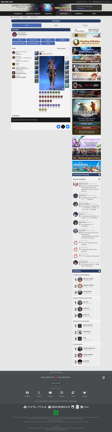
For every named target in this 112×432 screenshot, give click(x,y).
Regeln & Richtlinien (43, 401)
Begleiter (48, 40)
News (39, 396)
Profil (26, 25)
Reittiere (62, 40)
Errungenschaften (33, 43)
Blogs (56, 25)
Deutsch (96, 2)
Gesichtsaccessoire (19, 43)
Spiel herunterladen (56, 383)
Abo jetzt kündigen (73, 401)
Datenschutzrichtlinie (54, 401)
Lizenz (36, 401)
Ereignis (85, 25)
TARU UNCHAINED (21, 77)
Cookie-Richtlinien (64, 401)
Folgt (47, 43)
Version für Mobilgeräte (57, 372)
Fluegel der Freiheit (21, 73)
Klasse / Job (33, 40)
